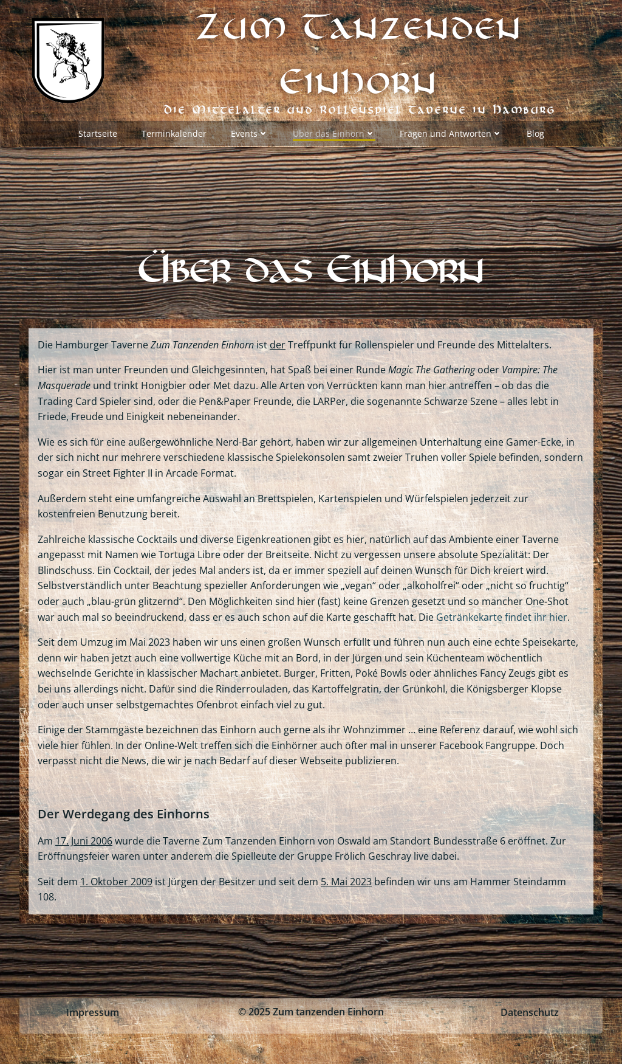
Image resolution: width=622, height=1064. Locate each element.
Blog (535, 133)
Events (249, 133)
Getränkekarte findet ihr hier (501, 617)
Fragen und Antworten (451, 133)
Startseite (97, 133)
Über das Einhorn (334, 133)
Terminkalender (174, 133)
